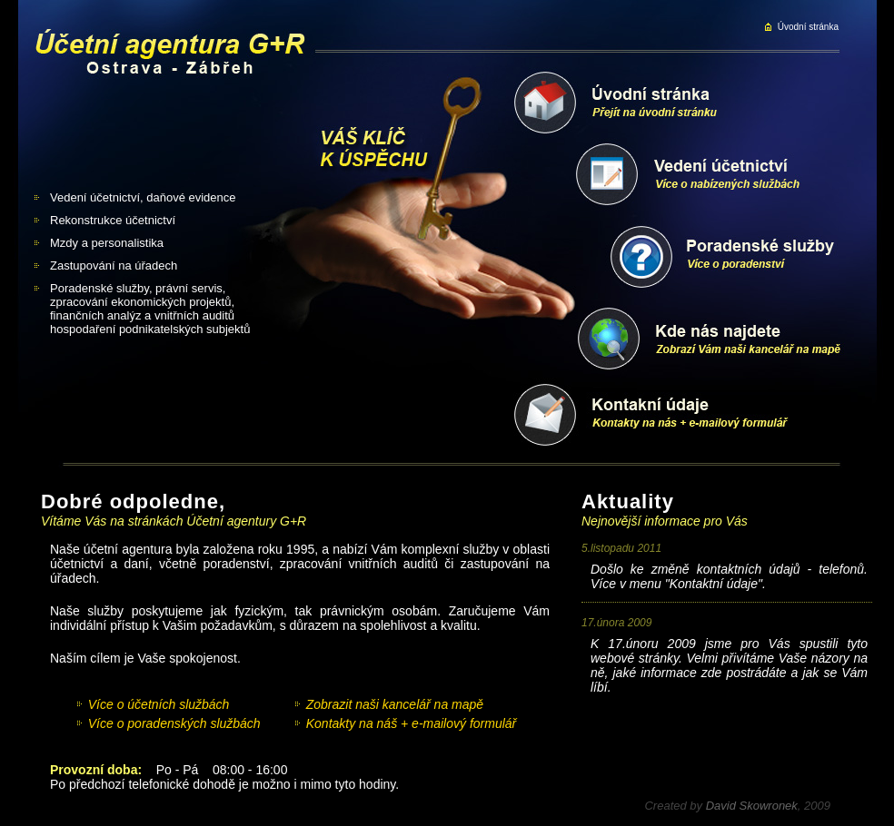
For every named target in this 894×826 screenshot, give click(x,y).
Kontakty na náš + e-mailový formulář (411, 723)
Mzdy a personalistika (107, 243)
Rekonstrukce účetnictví (112, 220)
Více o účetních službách (159, 704)
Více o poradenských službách (174, 723)
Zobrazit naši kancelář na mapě (394, 704)
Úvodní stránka (808, 27)
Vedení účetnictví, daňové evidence (143, 197)
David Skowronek (752, 805)
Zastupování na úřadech (113, 265)
